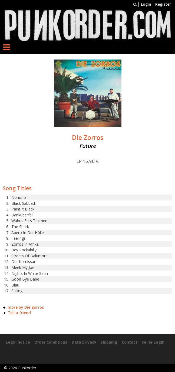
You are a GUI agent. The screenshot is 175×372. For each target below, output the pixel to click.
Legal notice (18, 342)
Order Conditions (50, 342)
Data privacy (84, 342)
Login (146, 4)
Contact (129, 342)
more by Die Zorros (26, 307)
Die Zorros (87, 137)
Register (163, 4)
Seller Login (153, 342)
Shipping (109, 342)
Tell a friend (19, 312)
